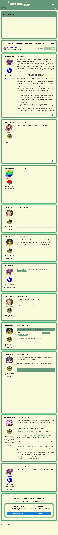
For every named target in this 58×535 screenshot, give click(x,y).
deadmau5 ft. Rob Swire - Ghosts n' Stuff (28, 431)
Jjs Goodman (9, 168)
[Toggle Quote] (19, 329)
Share (40, 48)
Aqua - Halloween (22, 440)
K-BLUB (19, 49)
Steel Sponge (9, 122)
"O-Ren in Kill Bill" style (26, 88)
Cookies (35, 529)
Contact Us (29, 529)
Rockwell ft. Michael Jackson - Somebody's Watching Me (32, 435)
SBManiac (9, 354)
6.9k (6, 255)
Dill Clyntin (9, 208)
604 (6, 75)
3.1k (6, 226)
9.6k (6, 140)
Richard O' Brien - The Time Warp (26, 452)
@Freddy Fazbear (22, 271)
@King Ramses (44, 269)
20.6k (7, 186)
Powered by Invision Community (29, 532)
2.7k (6, 436)
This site (32, 97)
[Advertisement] (19, 27)
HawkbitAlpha (9, 56)
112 (7, 373)
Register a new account (17, 513)
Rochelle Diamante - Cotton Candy (26, 426)
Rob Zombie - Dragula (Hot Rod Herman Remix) (30, 446)
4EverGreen (9, 237)
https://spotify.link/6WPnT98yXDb (25, 210)
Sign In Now (40, 513)
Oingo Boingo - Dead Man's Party (26, 457)
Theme (23, 529)
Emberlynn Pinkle (9, 417)
